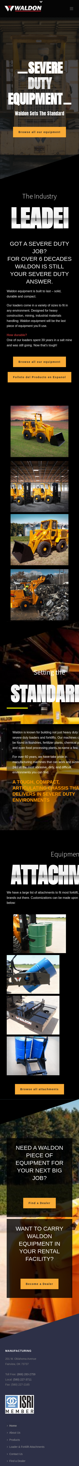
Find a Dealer (16, 1461)
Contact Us (14, 1454)
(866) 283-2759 (26, 1374)
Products (13, 1439)
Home (12, 1425)
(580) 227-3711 (22, 1379)
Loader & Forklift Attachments (25, 1446)
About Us (13, 1432)
